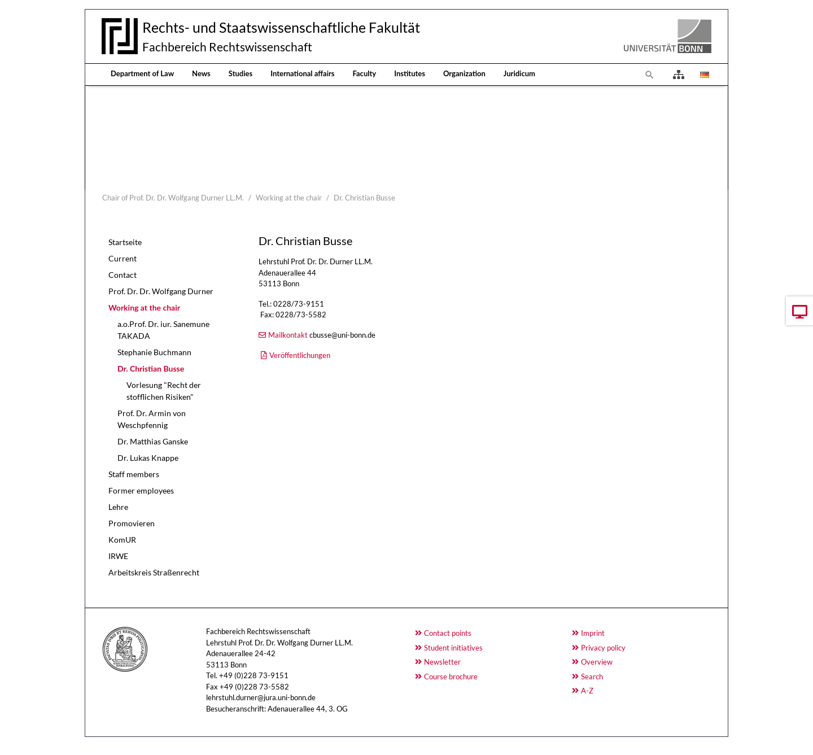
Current (122, 258)
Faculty (365, 73)
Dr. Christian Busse (150, 368)
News (201, 73)
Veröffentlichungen (299, 355)
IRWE (118, 556)
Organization (464, 73)
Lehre (118, 507)
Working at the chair (144, 307)
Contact (122, 275)
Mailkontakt (288, 334)
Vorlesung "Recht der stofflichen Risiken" (163, 390)
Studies (240, 73)
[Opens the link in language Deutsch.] (703, 74)
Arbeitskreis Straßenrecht (153, 572)
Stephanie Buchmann (154, 352)
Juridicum (519, 73)
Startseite (125, 242)
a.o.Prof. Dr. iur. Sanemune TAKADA (163, 330)
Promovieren (131, 523)
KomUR (122, 539)
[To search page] (650, 74)
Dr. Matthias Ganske (152, 441)
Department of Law (142, 73)
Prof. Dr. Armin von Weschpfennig (151, 419)
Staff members (133, 474)
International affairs (302, 73)
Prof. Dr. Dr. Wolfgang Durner (160, 291)
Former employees (141, 490)
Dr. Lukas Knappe (147, 457)
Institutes (409, 73)
